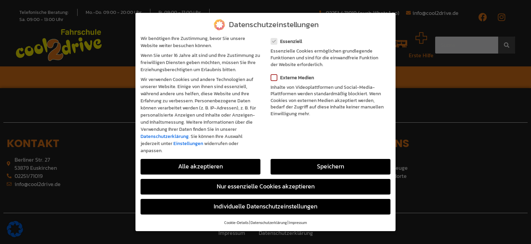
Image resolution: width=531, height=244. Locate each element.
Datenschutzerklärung (165, 127)
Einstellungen (188, 135)
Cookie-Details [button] (236, 214)
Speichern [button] (330, 157)
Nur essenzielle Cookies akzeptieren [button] (266, 177)
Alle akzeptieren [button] (200, 157)
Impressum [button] (298, 214)
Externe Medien (294, 69)
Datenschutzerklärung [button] (269, 214)
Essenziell (288, 33)
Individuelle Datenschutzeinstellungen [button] (265, 198)
